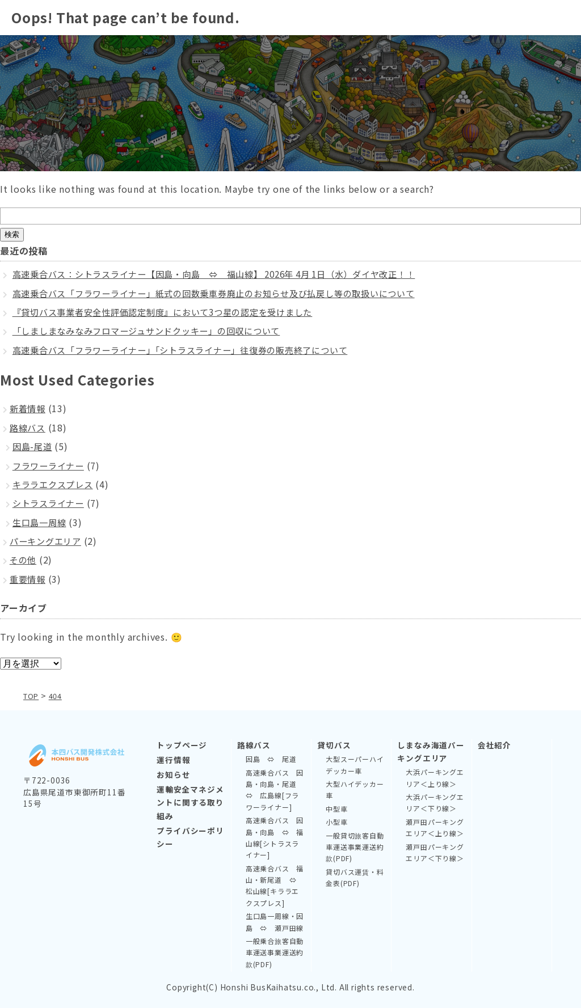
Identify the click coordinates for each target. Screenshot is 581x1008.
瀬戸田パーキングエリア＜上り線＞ (435, 827)
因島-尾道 (33, 446)
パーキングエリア (48, 541)
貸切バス (334, 745)
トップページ (182, 745)
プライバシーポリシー (190, 836)
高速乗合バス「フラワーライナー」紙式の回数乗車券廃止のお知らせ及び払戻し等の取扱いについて (226, 293)
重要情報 (29, 579)
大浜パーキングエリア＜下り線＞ (435, 802)
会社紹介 (494, 745)
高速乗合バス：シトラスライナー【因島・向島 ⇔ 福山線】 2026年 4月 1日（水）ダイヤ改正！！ (228, 274)
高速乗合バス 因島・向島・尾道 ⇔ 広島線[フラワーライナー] (275, 789)
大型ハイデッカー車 (355, 789)
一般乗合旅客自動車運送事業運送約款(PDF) (275, 952)
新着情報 (29, 408)
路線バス (29, 427)
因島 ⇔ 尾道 (271, 759)
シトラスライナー (50, 503)
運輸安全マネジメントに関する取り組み (190, 802)
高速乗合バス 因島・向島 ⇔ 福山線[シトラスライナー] (275, 837)
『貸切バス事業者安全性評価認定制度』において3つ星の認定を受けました (172, 312)
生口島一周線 (41, 522)
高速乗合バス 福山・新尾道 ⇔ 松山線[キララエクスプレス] (275, 885)
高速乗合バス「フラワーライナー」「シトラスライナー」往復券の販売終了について (191, 350)
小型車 (336, 822)
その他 (24, 559)
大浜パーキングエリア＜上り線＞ (435, 777)
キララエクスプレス (55, 484)
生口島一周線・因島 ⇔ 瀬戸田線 (275, 921)
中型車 (336, 808)
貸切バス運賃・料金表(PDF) (355, 876)
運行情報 (173, 759)
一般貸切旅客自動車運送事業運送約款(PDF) (355, 846)
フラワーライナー (50, 465)
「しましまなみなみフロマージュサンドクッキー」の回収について (155, 330)
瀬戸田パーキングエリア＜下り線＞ (435, 851)
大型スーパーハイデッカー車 (355, 764)
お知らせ (173, 774)
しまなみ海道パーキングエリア (430, 751)
